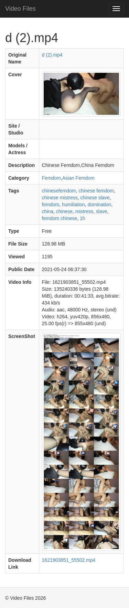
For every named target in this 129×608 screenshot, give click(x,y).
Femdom (51, 178)
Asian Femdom (78, 178)
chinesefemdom (59, 190)
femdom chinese (59, 218)
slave (101, 211)
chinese (64, 211)
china (47, 211)
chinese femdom (96, 190)
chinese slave (95, 197)
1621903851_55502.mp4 (69, 560)
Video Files (20, 8)
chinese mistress (60, 197)
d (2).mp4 (52, 55)
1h (82, 218)
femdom (51, 204)
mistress (84, 211)
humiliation (73, 204)
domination (99, 204)
